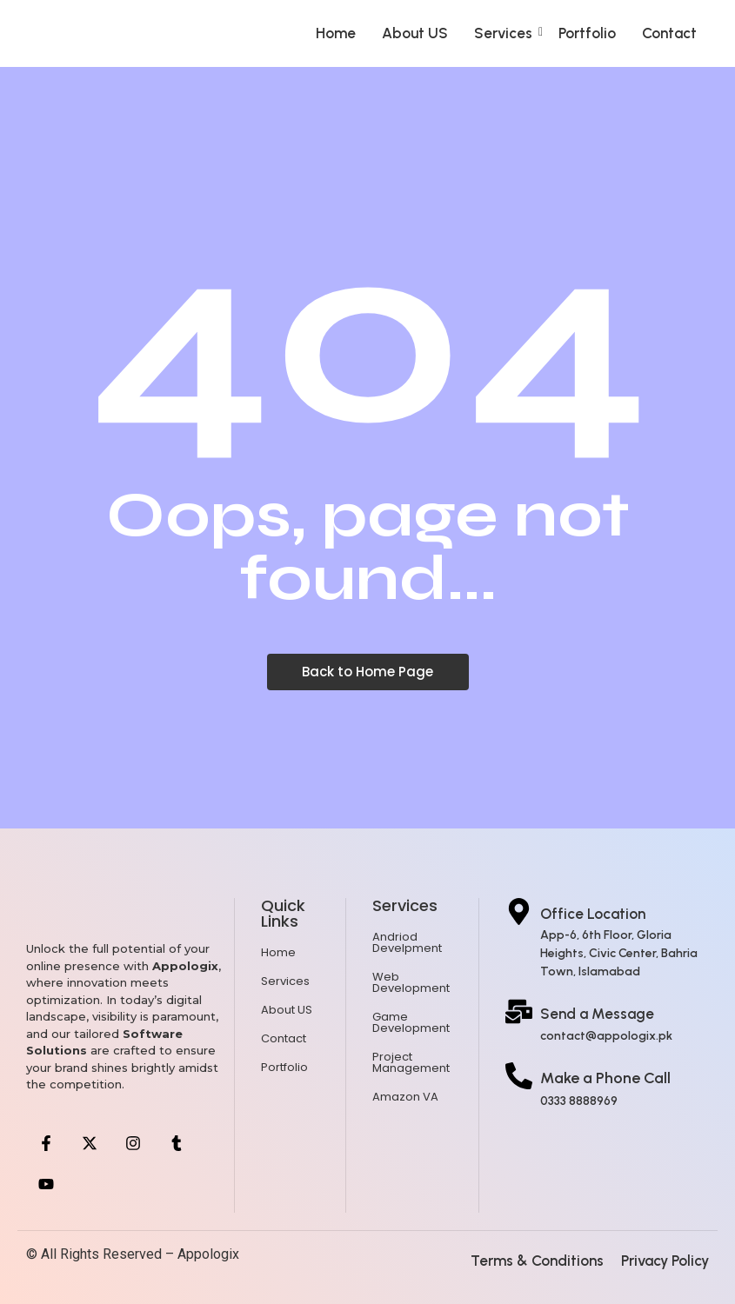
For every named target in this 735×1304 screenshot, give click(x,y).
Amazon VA (405, 1096)
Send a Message (597, 1013)
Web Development (411, 982)
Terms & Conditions (537, 1260)
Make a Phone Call (605, 1078)
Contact (669, 33)
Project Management (411, 1062)
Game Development (411, 1022)
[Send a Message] (518, 1013)
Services (508, 33)
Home (336, 33)
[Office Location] (518, 913)
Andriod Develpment (407, 942)
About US (415, 33)
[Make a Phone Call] (518, 1078)
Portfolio (587, 33)
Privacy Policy (665, 1260)
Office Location (592, 913)
